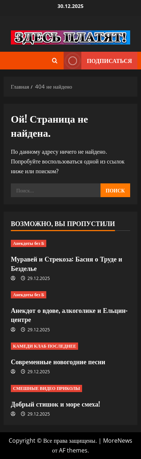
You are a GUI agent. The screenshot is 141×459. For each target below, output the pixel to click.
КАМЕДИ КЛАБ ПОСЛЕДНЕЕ (44, 346)
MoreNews (117, 441)
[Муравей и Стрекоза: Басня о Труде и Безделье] (70, 243)
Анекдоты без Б (28, 243)
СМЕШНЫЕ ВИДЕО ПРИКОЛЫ (46, 388)
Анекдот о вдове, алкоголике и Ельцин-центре (69, 314)
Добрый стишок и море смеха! (55, 403)
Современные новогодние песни (58, 361)
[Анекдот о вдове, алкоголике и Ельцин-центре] (70, 294)
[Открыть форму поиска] (54, 61)
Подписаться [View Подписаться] (98, 60)
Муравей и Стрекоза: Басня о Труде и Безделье (66, 263)
